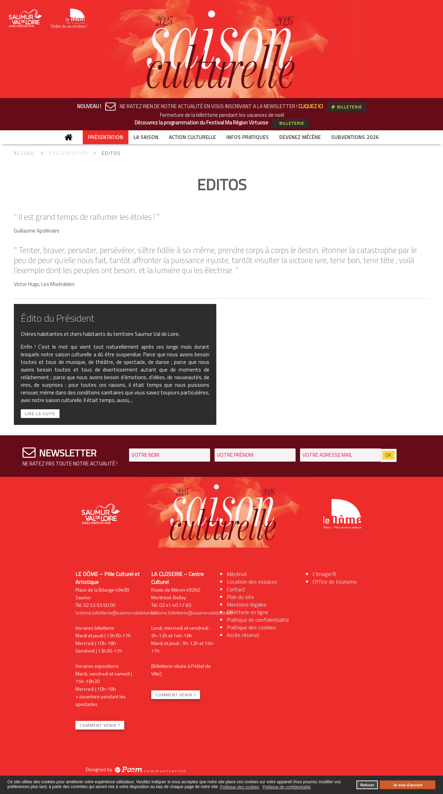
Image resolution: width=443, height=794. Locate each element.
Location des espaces (252, 581)
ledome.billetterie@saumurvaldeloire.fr (116, 612)
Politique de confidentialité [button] (286, 787)
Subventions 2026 (355, 137)
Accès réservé (243, 635)
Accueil (24, 153)
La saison (146, 137)
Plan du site (240, 597)
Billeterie (346, 107)
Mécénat (237, 574)
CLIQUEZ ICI (310, 106)
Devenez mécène (300, 137)
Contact (236, 589)
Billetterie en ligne (247, 612)
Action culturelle (192, 137)
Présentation (105, 137)
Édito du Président (57, 318)
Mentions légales (246, 604)
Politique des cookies (251, 627)
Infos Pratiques (247, 137)
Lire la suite (40, 413)
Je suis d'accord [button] (407, 785)
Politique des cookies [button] (239, 787)
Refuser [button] (367, 785)
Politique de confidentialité (258, 619)
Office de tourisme (335, 581)
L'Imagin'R (324, 574)
